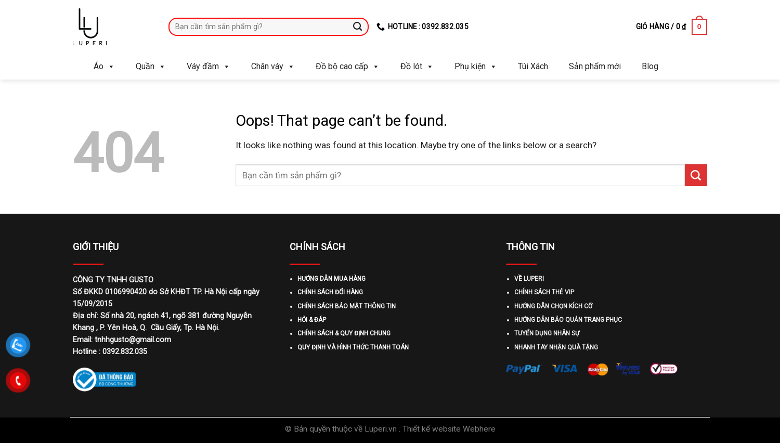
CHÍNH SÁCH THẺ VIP (544, 292)
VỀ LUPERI (529, 278)
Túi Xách (533, 66)
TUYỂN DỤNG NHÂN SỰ (546, 333)
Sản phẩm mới (595, 66)
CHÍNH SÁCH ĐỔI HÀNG (330, 292)
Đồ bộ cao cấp (348, 66)
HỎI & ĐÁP (311, 319)
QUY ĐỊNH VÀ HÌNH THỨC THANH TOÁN (353, 347)
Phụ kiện (475, 66)
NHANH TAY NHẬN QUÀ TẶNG (556, 347)
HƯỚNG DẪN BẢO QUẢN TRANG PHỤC (568, 319)
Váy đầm (208, 66)
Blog (650, 66)
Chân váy (273, 66)
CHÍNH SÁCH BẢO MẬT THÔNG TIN (346, 306)
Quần (151, 66)
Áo (104, 66)
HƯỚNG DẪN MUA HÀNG (331, 278)
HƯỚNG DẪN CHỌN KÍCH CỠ (553, 306)
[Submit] (358, 26)
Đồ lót (417, 66)
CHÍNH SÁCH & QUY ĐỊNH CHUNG (344, 333)
